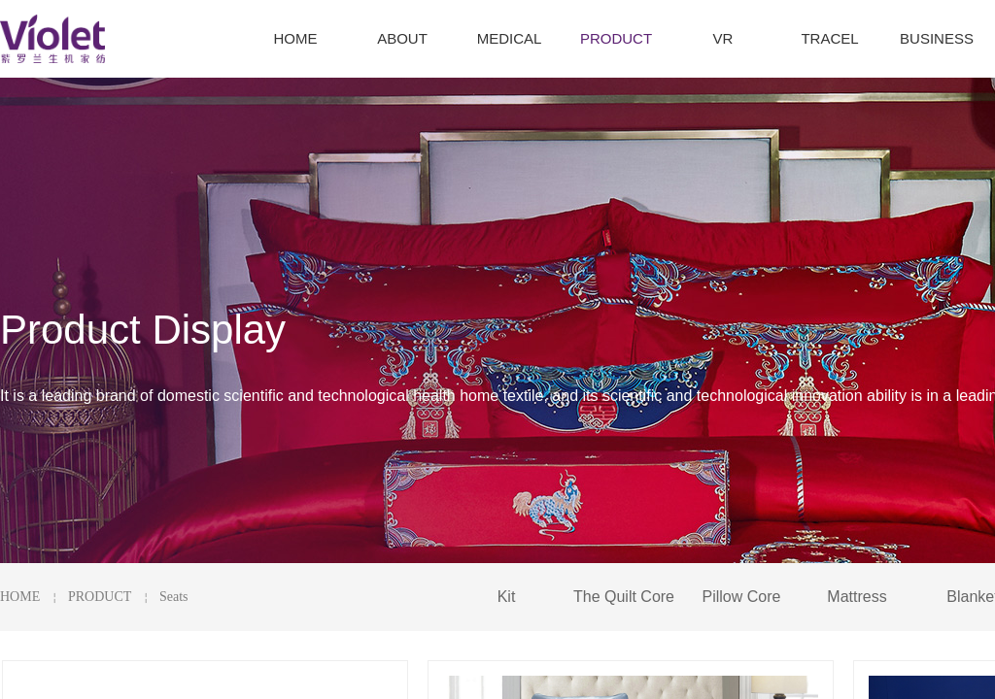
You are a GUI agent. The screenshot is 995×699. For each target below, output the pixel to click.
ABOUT (402, 38)
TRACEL (829, 38)
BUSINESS (937, 38)
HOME (20, 596)
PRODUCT (99, 596)
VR (723, 38)
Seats (174, 596)
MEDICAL (509, 38)
